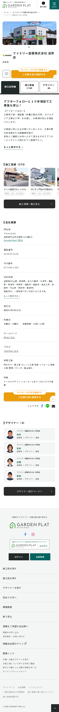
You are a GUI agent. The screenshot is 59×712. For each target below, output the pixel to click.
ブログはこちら (11, 351)
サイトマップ (9, 687)
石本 (19, 448)
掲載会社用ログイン (15, 643)
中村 (19, 434)
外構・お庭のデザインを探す (16, 659)
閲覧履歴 (7, 607)
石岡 (19, 462)
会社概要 (22, 687)
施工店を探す (10, 578)
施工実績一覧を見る (29, 203)
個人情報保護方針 (11, 696)
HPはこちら (9, 337)
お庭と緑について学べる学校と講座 (19, 663)
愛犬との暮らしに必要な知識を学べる (20, 667)
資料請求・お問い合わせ (14, 636)
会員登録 (40, 556)
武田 (19, 475)
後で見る (7, 616)
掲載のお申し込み (11, 632)
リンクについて (35, 687)
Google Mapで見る (13, 240)
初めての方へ (10, 597)
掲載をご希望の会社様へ (15, 626)
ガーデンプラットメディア (14, 671)
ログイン (19, 556)
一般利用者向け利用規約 (14, 692)
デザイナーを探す (12, 587)
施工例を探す (10, 568)
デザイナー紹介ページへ (29, 491)
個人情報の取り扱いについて (40, 692)
